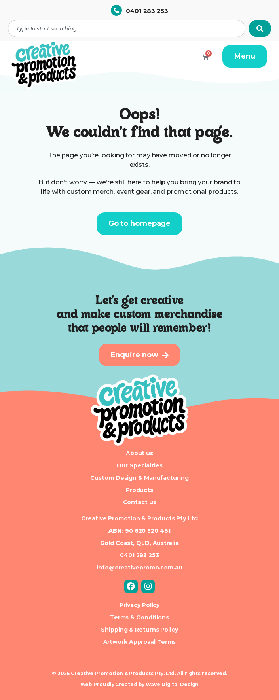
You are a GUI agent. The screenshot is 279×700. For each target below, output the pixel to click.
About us (139, 453)
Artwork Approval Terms (139, 641)
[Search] (260, 28)
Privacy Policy (140, 605)
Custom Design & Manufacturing (139, 477)
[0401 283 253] (116, 10)
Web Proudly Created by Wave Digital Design (139, 684)
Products (139, 490)
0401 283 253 (147, 11)
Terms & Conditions (139, 617)
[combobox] (126, 28)
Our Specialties (139, 465)
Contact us (139, 502)
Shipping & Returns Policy (139, 629)
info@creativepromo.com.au (139, 567)
